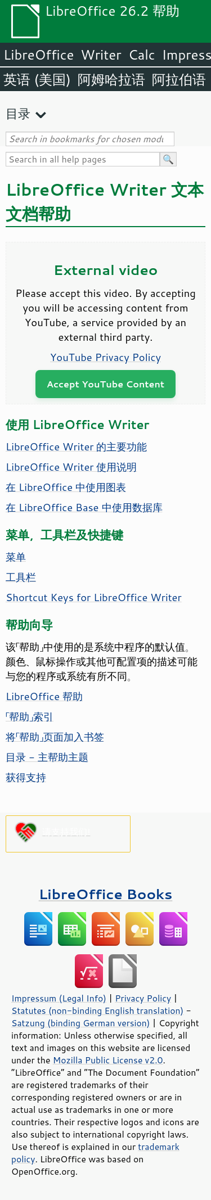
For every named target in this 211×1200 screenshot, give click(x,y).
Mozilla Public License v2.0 (108, 1060)
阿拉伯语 (179, 79)
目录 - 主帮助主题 (47, 757)
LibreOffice (38, 54)
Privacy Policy (143, 998)
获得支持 (26, 777)
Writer (100, 54)
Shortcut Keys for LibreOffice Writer (94, 597)
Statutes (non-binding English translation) (97, 1010)
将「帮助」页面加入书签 (55, 736)
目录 (18, 113)
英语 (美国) (37, 79)
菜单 (16, 556)
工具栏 (21, 577)
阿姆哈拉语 (111, 79)
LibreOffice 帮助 (44, 696)
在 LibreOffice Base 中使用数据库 (84, 507)
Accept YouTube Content (105, 383)
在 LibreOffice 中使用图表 (66, 487)
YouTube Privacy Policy (105, 357)
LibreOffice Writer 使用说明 (71, 466)
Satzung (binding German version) (80, 1023)
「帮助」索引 (29, 716)
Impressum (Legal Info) (58, 998)
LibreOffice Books (106, 894)
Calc (141, 54)
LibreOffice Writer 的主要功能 (76, 446)
